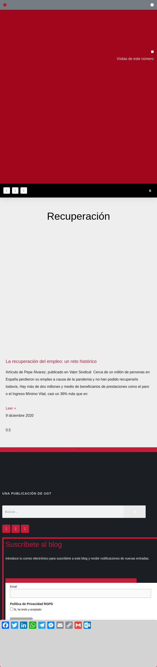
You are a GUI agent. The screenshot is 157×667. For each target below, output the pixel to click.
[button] (152, 4)
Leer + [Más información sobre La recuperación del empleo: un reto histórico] (11, 408)
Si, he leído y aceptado (27, 609)
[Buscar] (135, 511)
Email (13, 586)
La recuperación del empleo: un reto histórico (51, 361)
